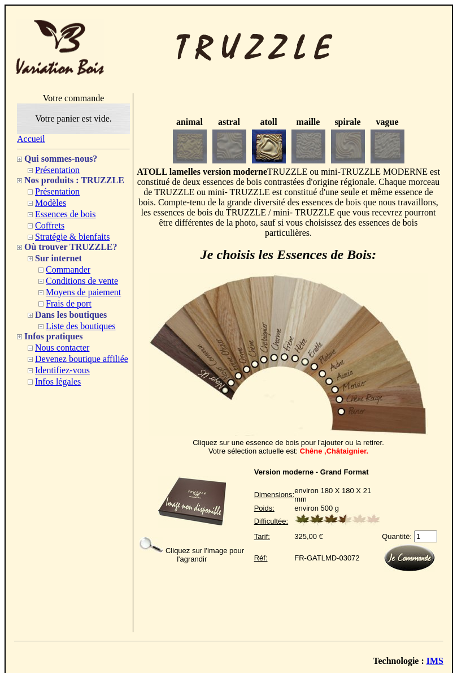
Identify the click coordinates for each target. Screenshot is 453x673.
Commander (68, 269)
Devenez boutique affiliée (81, 359)
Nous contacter (62, 347)
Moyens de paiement (83, 292)
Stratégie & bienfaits (72, 236)
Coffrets (49, 225)
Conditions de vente (82, 281)
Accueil (31, 139)
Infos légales (58, 381)
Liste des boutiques (81, 326)
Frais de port (69, 303)
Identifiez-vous (62, 370)
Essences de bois (65, 214)
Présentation (57, 170)
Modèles (50, 203)
